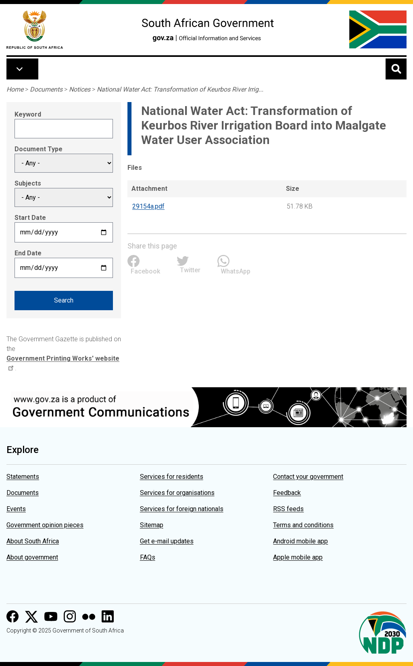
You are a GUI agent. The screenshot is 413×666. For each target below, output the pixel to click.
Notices (79, 89)
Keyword (28, 114)
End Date (28, 253)
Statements (22, 476)
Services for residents (171, 476)
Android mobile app (300, 541)
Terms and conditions (303, 525)
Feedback (287, 493)
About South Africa (32, 541)
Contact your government (308, 476)
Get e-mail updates (167, 541)
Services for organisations (177, 493)
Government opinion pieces (44, 525)
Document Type (39, 149)
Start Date (30, 217)
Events (16, 509)
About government (32, 557)
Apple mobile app (298, 557)
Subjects (28, 183)
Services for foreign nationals (181, 509)
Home (14, 89)
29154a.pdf (148, 206)
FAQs (147, 557)
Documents (46, 89)
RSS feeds (288, 509)
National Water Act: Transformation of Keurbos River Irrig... (180, 89)
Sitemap (151, 525)
